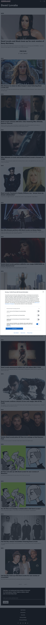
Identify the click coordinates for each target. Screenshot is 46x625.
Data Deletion (16, 332)
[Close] (44, 292)
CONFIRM (14, 328)
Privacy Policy (29, 332)
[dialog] (23, 312)
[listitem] (23, 308)
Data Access (23, 332)
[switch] (37, 311)
